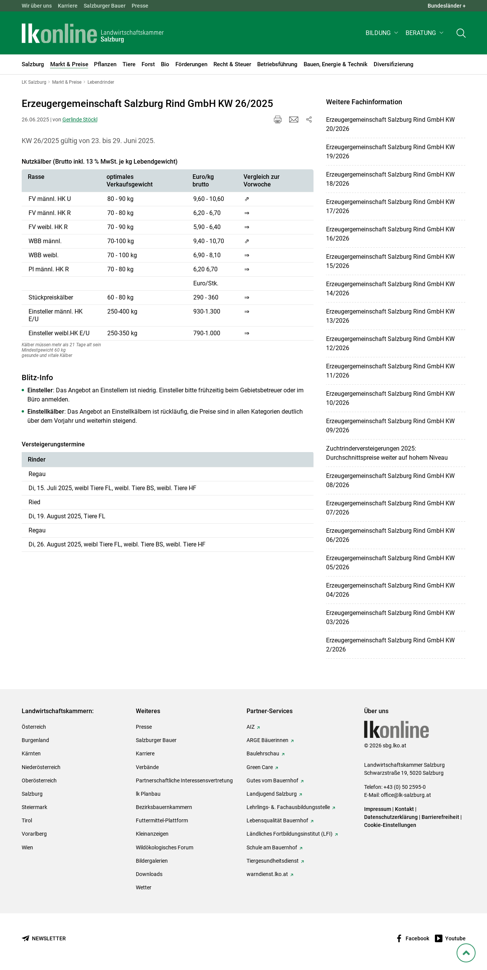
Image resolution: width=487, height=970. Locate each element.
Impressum (377, 809)
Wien (27, 847)
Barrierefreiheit (440, 817)
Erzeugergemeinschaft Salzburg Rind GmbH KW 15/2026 (390, 261)
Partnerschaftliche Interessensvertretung (184, 780)
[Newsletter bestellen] (44, 939)
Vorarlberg (34, 834)
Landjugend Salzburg (272, 794)
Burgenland (35, 740)
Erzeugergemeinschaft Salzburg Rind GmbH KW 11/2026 (390, 371)
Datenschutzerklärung (391, 817)
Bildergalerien (152, 861)
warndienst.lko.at (267, 874)
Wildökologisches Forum (164, 847)
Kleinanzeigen (152, 834)
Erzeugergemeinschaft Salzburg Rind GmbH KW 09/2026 (390, 425)
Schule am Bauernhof (272, 847)
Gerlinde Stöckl (79, 119)
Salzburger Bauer (105, 6)
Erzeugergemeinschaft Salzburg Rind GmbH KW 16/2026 (390, 234)
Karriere (68, 6)
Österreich (34, 727)
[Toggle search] (461, 33)
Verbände (147, 767)
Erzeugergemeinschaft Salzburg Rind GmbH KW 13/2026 (390, 316)
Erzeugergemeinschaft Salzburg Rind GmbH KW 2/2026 (390, 645)
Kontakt (404, 809)
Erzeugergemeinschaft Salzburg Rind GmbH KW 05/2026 (390, 562)
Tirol (27, 820)
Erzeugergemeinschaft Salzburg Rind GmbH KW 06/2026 (390, 535)
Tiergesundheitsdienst (273, 861)
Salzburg (32, 794)
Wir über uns (37, 6)
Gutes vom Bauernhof (272, 780)
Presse (140, 6)
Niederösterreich (41, 767)
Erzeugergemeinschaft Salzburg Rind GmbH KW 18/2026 (390, 179)
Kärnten (31, 753)
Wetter (143, 887)
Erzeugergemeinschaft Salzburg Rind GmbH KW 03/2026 (390, 617)
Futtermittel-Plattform (162, 820)
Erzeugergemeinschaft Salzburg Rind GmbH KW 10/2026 (390, 398)
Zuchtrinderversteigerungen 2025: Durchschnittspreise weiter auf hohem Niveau (387, 453)
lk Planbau (148, 794)
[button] (383, 33)
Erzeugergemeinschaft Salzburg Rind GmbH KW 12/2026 (390, 343)
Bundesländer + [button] (447, 6)
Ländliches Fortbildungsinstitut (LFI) (290, 834)
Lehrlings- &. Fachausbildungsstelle (288, 807)
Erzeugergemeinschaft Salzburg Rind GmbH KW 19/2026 (390, 151)
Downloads (149, 874)
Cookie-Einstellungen (390, 825)
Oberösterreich (39, 780)
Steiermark (34, 807)
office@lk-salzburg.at (406, 795)
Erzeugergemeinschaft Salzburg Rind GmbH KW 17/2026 (390, 206)
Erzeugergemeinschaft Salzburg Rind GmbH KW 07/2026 (390, 508)
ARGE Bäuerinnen (267, 740)
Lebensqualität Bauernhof (277, 820)
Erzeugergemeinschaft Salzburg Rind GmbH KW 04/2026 (390, 590)
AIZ (251, 727)
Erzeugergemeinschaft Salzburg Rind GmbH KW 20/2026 (390, 124)
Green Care (260, 767)
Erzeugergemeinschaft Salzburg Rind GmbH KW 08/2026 (390, 480)
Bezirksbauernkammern (164, 807)
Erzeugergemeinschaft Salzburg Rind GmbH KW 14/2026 (390, 288)
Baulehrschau (263, 753)
